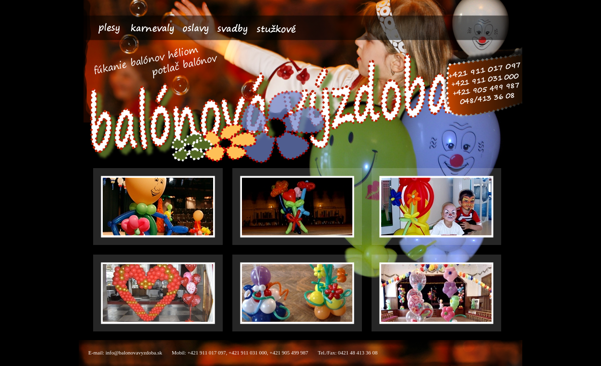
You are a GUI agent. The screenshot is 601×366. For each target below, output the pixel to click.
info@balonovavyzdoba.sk (134, 352)
